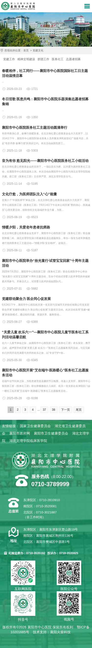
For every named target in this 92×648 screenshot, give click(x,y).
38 (53, 409)
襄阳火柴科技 (60, 632)
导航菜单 (87, 6)
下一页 (65, 409)
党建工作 (9, 59)
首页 (26, 50)
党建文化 (38, 50)
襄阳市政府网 (19, 433)
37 (44, 409)
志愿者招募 (73, 59)
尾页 (79, 409)
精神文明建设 (26, 59)
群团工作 (43, 59)
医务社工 (58, 59)
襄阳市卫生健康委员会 (51, 433)
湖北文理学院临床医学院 (28, 441)
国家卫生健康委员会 (35, 426)
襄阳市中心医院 (18, 6)
